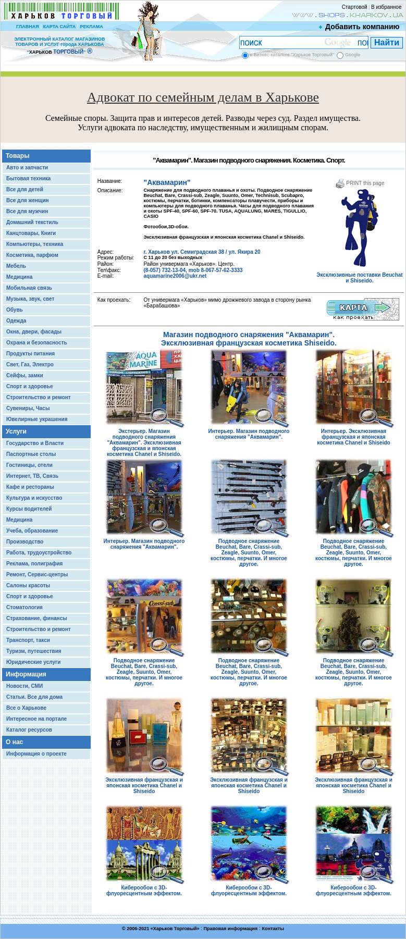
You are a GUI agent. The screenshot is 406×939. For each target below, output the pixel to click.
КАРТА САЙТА (59, 26)
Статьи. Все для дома (34, 697)
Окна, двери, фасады (33, 332)
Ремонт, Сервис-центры (37, 574)
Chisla (215, 934)
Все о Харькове (26, 708)
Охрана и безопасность (36, 342)
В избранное (386, 7)
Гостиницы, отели (29, 465)
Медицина (19, 277)
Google (352, 54)
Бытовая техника (28, 178)
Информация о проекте (36, 754)
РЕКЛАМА (91, 26)
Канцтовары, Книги (31, 233)
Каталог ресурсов (29, 730)
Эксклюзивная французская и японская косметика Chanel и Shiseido (144, 783)
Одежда (16, 321)
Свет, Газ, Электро (30, 364)
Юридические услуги (33, 662)
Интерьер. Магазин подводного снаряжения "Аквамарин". (249, 432)
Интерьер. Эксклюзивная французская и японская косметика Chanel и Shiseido (354, 435)
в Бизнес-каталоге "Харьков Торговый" (292, 54)
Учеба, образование (32, 531)
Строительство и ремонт (38, 397)
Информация (26, 674)
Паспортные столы (31, 454)
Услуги (16, 431)
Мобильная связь (29, 288)
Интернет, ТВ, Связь (32, 476)
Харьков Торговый (175, 928)
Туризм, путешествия (33, 651)
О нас (14, 742)
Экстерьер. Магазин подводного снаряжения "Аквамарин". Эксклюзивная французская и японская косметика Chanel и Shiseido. (144, 440)
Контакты (273, 928)
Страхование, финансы (36, 618)
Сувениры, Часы (28, 408)
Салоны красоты (28, 585)
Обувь (14, 310)
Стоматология (24, 607)
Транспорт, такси (28, 640)
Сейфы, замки (24, 375)
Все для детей (24, 189)
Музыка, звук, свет (30, 299)
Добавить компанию (359, 26)
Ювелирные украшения (37, 419)
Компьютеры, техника (34, 244)
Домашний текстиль (32, 222)
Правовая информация (231, 928)
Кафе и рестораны (30, 487)
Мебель (16, 266)
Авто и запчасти (27, 167)
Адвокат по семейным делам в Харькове (203, 97)
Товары (17, 155)
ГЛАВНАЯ (27, 26)
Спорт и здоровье (29, 386)
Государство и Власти (35, 443)
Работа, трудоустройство (38, 552)
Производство (24, 542)
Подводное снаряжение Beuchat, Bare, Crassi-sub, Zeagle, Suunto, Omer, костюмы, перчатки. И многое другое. (249, 550)
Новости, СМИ (24, 686)
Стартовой (354, 7)
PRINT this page (360, 183)
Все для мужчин (27, 211)
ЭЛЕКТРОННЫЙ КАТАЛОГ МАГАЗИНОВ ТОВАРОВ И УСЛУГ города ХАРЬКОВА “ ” (59, 45)
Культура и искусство (34, 498)
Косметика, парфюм (32, 255)
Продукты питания (30, 353)
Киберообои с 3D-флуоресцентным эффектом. (144, 888)
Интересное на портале (36, 719)
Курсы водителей (29, 509)
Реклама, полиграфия (34, 563)
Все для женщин (27, 200)
